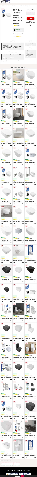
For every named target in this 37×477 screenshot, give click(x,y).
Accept (22, 476)
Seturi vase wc (8, 5)
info (11, 86)
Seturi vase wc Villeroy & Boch (25, 5)
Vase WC (3, 5)
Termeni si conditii (10, 470)
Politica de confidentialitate (19, 470)
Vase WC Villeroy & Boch (15, 5)
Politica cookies (27, 470)
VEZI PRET (30, 18)
